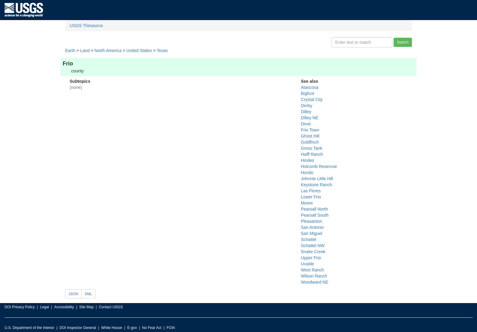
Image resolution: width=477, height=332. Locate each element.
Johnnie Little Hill (317, 178)
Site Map (86, 307)
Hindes (307, 160)
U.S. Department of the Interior (29, 328)
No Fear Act (151, 328)
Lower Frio (311, 196)
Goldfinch (310, 142)
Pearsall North (314, 209)
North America (108, 50)
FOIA (171, 328)
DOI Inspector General (78, 328)
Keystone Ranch (316, 184)
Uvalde (307, 263)
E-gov (132, 328)
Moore (307, 203)
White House (111, 328)
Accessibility (64, 307)
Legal (44, 307)
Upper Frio (311, 257)
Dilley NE (310, 117)
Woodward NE (314, 282)
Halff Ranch (312, 154)
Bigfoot (307, 93)
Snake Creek (313, 251)
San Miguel (311, 233)
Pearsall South (315, 215)
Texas (162, 50)
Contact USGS (111, 307)
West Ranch (312, 269)
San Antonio (312, 227)
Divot (306, 123)
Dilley (306, 111)
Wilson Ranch (314, 276)
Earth (70, 50)
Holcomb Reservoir (319, 166)
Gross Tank (311, 148)
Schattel (308, 239)
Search (403, 42)
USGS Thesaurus (86, 25)
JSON (73, 294)
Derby (306, 105)
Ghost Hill (310, 136)
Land (84, 50)
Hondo (307, 172)
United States (139, 50)
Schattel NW (313, 245)
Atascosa (310, 87)
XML (88, 294)
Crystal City (312, 99)
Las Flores (311, 190)
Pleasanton (311, 221)
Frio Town (310, 130)
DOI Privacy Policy (20, 307)
